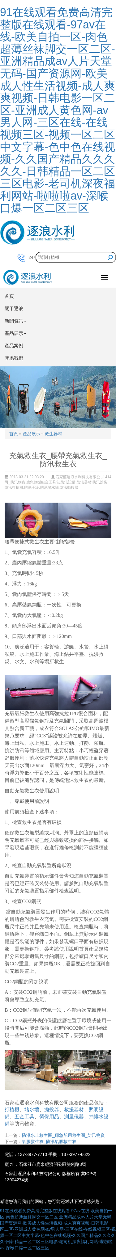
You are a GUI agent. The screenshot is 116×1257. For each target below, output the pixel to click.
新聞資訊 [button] (15, 320)
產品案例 (14, 345)
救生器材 (53, 433)
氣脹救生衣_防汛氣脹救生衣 (49, 1141)
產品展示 (31, 433)
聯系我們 (14, 358)
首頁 (9, 296)
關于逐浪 (14, 308)
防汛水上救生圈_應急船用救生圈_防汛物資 (63, 1135)
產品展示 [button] (15, 333)
